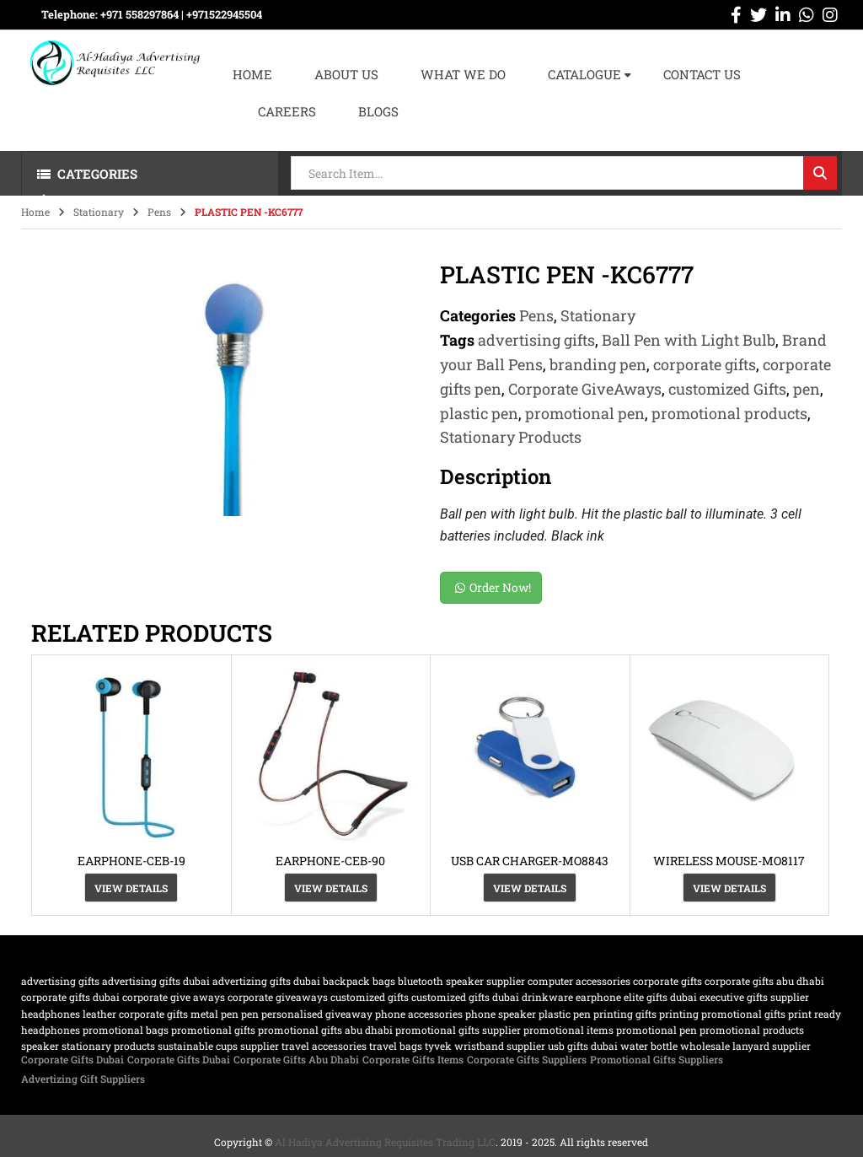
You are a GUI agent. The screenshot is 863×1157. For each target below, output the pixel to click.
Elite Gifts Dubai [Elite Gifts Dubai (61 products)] (660, 997)
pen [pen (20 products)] (250, 1013)
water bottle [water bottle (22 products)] (649, 1045)
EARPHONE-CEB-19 (131, 860)
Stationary (98, 211)
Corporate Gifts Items (413, 1059)
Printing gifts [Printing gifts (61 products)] (625, 1013)
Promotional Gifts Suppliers (656, 1059)
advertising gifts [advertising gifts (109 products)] (60, 980)
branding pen (597, 364)
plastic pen (479, 413)
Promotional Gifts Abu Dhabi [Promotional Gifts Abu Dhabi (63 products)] (325, 1029)
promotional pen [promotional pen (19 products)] (656, 1029)
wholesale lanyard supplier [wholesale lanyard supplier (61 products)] (745, 1045)
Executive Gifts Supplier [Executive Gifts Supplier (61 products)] (754, 997)
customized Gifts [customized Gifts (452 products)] (369, 997)
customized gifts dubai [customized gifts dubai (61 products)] (465, 997)
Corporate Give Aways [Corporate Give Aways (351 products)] (173, 997)
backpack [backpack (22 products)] (346, 980)
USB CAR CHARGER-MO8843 (529, 860)
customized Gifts (727, 389)
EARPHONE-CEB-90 (330, 860)
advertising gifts (536, 340)
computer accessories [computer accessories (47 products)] (579, 980)
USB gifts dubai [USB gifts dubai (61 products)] (583, 1045)
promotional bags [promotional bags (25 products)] (126, 1029)
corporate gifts (704, 364)
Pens (159, 211)
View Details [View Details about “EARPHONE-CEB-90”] (330, 888)
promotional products (729, 413)
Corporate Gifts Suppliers (527, 1059)
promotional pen (585, 413)
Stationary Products (511, 437)
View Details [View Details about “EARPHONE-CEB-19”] (131, 888)
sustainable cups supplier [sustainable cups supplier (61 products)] (218, 1045)
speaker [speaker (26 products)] (40, 1045)
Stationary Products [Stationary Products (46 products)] (108, 1045)
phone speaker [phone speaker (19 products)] (500, 1013)
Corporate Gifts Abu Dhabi (296, 1059)
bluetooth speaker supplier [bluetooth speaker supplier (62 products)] (461, 980)
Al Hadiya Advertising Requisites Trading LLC (385, 1142)
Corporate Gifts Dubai (72, 1059)
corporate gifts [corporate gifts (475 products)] (667, 980)
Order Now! (493, 587)
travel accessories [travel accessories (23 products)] (324, 1045)
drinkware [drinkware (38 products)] (547, 997)
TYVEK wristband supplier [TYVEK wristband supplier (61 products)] (485, 1045)
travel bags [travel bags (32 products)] (395, 1045)
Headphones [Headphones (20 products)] (50, 1013)
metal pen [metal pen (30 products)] (214, 1013)
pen (806, 389)
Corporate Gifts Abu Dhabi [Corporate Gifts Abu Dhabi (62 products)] (764, 980)
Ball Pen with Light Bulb (688, 340)
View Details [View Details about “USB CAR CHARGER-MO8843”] (529, 888)
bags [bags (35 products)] (384, 980)
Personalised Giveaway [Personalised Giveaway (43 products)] (317, 1013)
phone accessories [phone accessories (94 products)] (419, 1013)
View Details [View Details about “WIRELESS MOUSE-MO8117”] (729, 888)
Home (35, 211)
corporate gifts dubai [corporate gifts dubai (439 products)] (70, 997)
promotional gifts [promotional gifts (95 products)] (213, 1029)
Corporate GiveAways (585, 389)
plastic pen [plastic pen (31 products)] (565, 1013)
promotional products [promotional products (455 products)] (752, 1029)
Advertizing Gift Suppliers (83, 1078)
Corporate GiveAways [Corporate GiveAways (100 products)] (278, 997)
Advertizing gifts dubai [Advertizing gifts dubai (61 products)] (266, 980)
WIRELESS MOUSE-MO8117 (729, 860)
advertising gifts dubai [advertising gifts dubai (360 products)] (156, 980)
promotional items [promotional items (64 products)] (568, 1029)
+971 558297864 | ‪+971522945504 (181, 14)
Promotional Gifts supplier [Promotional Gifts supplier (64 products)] (458, 1029)
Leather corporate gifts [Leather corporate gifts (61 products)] (135, 1013)
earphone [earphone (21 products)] (598, 997)
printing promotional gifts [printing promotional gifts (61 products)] (722, 1013)
